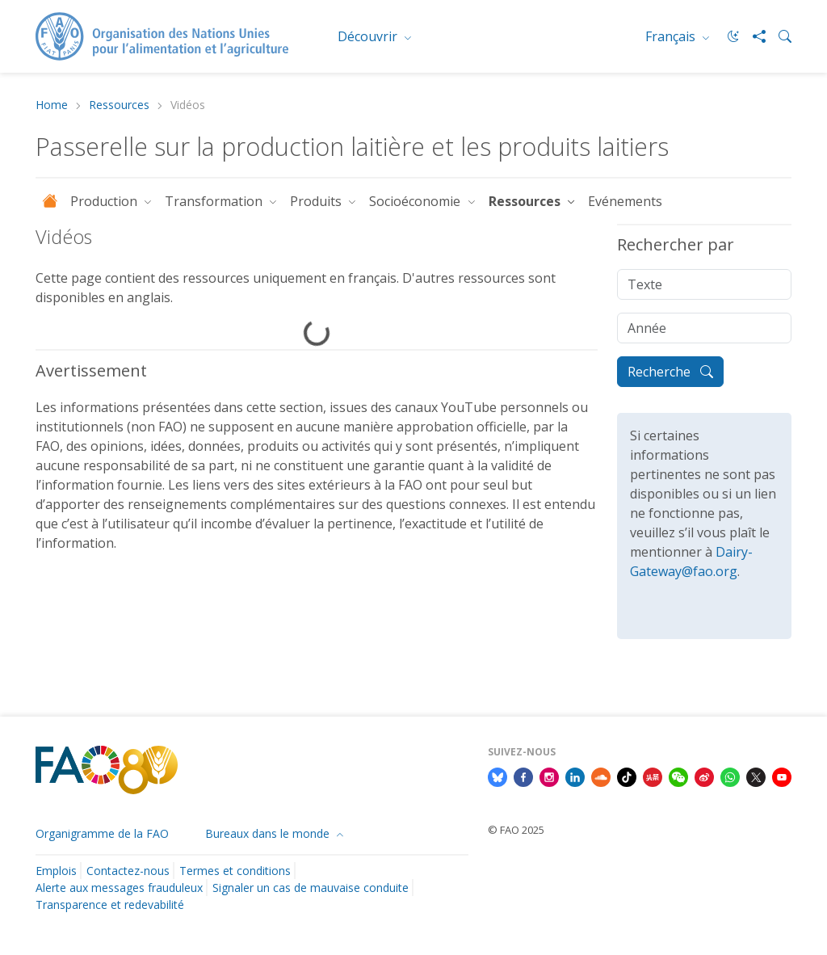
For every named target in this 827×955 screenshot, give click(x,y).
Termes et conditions (235, 870)
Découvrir (369, 36)
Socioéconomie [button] (416, 201)
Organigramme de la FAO (102, 833)
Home (52, 105)
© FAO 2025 (516, 829)
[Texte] (704, 284)
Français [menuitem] (672, 36)
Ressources (119, 105)
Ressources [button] (526, 201)
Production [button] (105, 201)
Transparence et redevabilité (110, 904)
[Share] (753, 36)
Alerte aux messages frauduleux (119, 887)
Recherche (670, 371)
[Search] (778, 36)
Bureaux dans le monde (269, 833)
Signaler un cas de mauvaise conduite (310, 887)
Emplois (56, 870)
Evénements (625, 201)
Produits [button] (317, 201)
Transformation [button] (215, 201)
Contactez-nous (128, 870)
